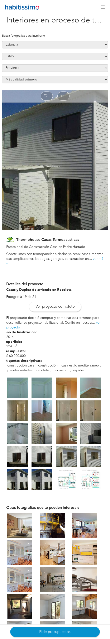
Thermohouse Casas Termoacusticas (47, 240)
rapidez (79, 370)
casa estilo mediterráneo (80, 365)
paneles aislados (20, 370)
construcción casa (20, 365)
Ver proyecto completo (55, 306)
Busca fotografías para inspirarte (23, 35)
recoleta (42, 370)
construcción (48, 365)
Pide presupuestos (55, 632)
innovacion (61, 370)
